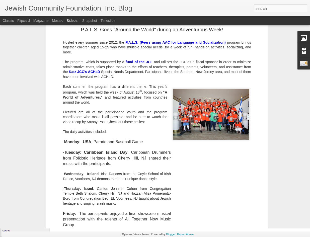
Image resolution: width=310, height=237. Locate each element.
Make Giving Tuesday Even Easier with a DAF (43, 211)
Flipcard (23, 21)
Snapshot (89, 21)
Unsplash (90, 186)
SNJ (153, 202)
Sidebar (73, 21)
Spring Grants (169, 202)
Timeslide (108, 21)
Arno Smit (75, 186)
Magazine (41, 21)
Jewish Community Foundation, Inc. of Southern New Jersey (171, 195)
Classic (8, 21)
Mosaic (57, 21)
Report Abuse (185, 234)
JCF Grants (139, 202)
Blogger (170, 234)
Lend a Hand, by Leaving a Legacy (35, 200)
